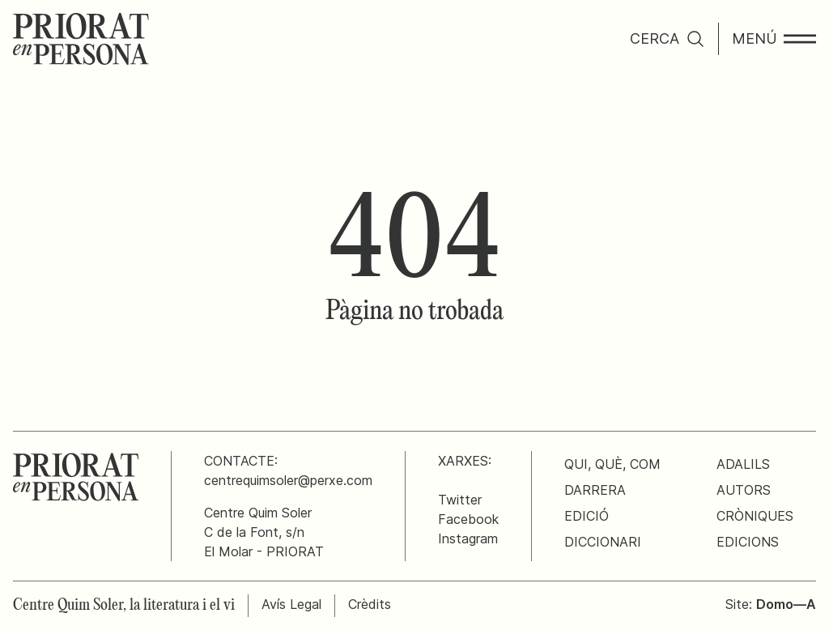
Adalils (743, 464)
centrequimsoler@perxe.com (288, 480)
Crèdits (369, 604)
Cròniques (754, 516)
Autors (743, 490)
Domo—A (786, 604)
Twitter (460, 500)
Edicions (747, 542)
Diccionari (602, 542)
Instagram (468, 538)
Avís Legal (291, 604)
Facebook (468, 519)
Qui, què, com (612, 464)
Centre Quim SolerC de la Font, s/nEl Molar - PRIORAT (264, 532)
